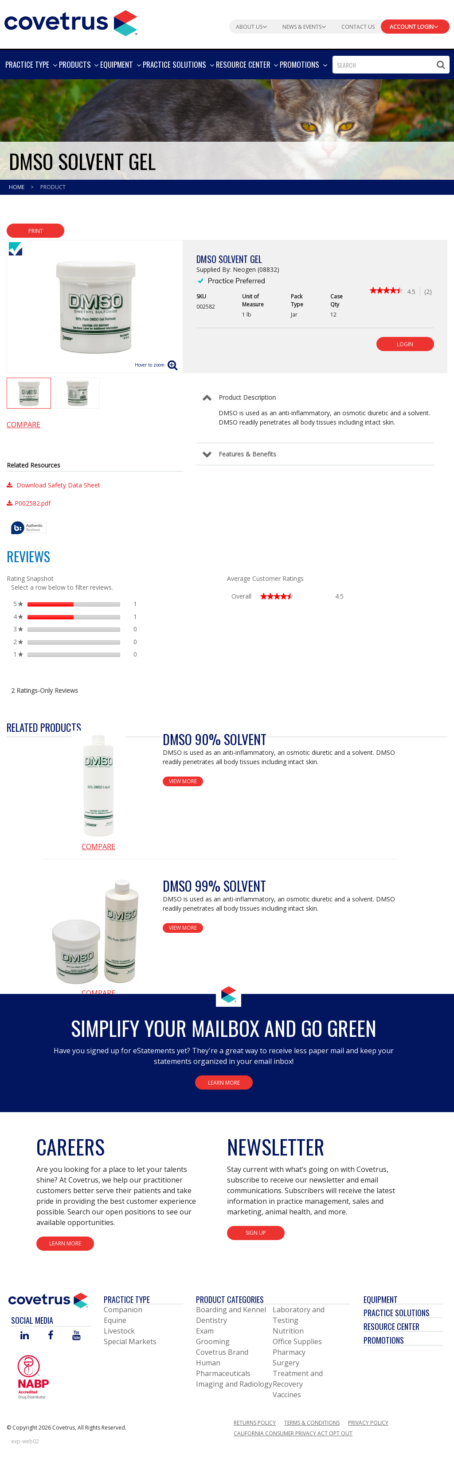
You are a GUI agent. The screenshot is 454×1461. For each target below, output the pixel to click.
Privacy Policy (368, 1422)
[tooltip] (29, 528)
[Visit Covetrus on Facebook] (50, 1336)
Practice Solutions (397, 1312)
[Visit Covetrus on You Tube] (76, 1336)
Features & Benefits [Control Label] (247, 454)
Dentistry (211, 1320)
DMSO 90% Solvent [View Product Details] (214, 739)
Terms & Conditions (312, 1422)
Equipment (381, 1299)
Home (17, 187)
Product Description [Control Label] (247, 397)
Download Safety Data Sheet (53, 485)
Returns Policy (255, 1422)
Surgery (286, 1363)
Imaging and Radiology (234, 1384)
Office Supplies (297, 1341)
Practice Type (127, 1299)
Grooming (213, 1341)
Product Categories (230, 1299)
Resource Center (391, 1326)
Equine (115, 1320)
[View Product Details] (98, 785)
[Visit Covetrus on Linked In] (24, 1336)
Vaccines (287, 1394)
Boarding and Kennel (231, 1309)
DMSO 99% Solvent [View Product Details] (214, 886)
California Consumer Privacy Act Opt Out (293, 1433)
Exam (205, 1331)
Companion (123, 1309)
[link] (386, 291)
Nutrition (288, 1331)
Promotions (384, 1340)
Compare (23, 424)
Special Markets (130, 1341)
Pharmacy (289, 1352)
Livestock (119, 1331)
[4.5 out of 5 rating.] (413, 291)
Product (53, 187)
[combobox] (391, 64)
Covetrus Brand (222, 1352)
